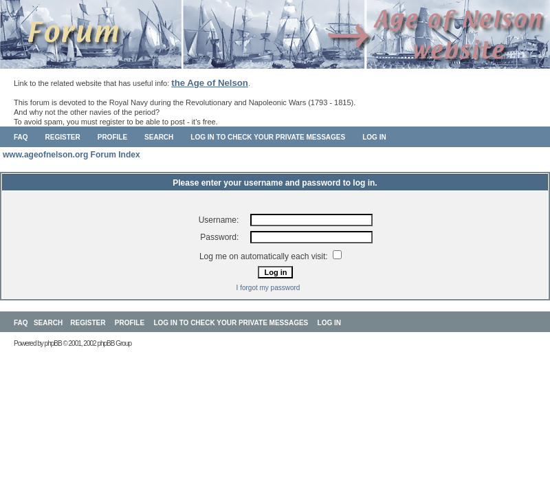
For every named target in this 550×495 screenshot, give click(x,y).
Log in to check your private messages (267, 137)
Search (158, 137)
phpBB (53, 343)
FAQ (21, 137)
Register (62, 137)
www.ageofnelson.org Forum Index (71, 155)
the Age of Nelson (209, 83)
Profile (112, 137)
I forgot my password (268, 288)
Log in (374, 137)
